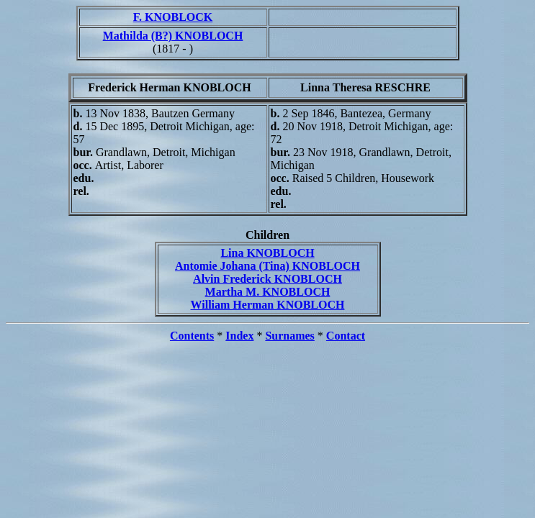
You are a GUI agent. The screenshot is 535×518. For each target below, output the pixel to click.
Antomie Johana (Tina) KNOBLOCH (267, 266)
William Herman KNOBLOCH (268, 305)
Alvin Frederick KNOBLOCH (267, 279)
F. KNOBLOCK (173, 17)
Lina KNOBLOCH (267, 253)
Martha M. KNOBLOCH (268, 292)
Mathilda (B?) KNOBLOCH (173, 35)
